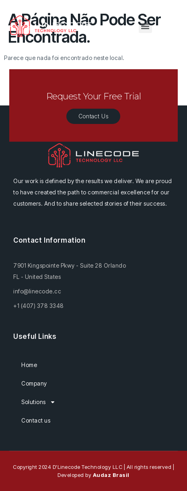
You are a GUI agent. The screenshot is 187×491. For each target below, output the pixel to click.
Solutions (38, 402)
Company (34, 383)
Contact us (35, 420)
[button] (145, 26)
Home (29, 364)
